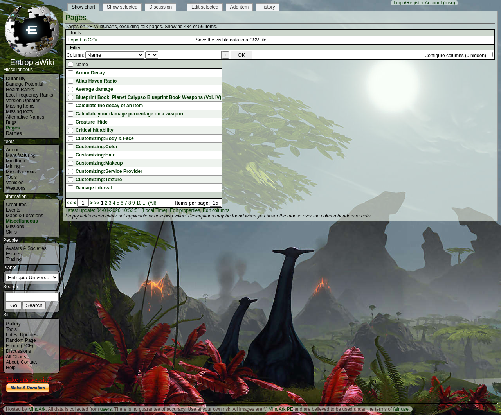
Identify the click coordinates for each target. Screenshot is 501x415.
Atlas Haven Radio (96, 81)
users (106, 409)
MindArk (36, 409)
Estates (14, 254)
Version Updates (23, 100)
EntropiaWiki (32, 58)
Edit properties (185, 210)
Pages (13, 128)
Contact (29, 362)
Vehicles (14, 182)
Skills (11, 232)
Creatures (16, 204)
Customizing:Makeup (99, 163)
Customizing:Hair (95, 155)
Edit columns (216, 210)
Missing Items (20, 106)
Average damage (94, 89)
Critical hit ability (95, 130)
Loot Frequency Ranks (29, 95)
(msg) (449, 2)
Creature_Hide (92, 122)
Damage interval (94, 187)
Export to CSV (82, 40)
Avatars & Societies (26, 248)
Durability (15, 78)
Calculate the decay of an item (109, 105)
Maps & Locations (24, 215)
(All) (152, 203)
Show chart (83, 7)
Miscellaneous (21, 171)
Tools (11, 177)
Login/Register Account (417, 2)
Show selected (122, 7)
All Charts (16, 356)
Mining (13, 166)
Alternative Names (25, 117)
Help (11, 367)
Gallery (13, 324)
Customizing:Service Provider (109, 171)
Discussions (18, 351)
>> (96, 203)
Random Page (21, 340)
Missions (15, 226)
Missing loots (19, 111)
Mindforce (16, 160)
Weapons (15, 188)
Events (13, 210)
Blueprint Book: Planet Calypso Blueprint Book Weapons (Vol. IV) (148, 97)
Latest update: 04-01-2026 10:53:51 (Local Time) (116, 210)
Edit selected (204, 7)
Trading (14, 259)
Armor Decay (90, 72)
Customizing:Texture (99, 179)
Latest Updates (22, 335)
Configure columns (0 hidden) (455, 55)
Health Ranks (20, 89)
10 (138, 203)
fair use (401, 409)
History (267, 7)
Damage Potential (24, 84)
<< (69, 203)
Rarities (14, 133)
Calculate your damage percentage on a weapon (129, 114)
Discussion (160, 7)
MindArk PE (281, 409)
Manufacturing (21, 155)
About (12, 362)
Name (82, 64)
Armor (12, 150)
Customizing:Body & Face (105, 138)
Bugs (11, 122)
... (145, 203)
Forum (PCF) (19, 346)
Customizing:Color (96, 146)
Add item (239, 7)
